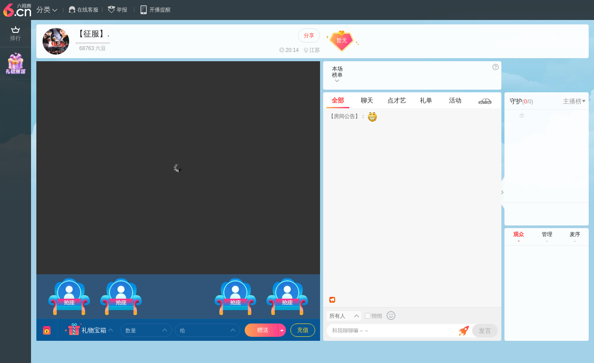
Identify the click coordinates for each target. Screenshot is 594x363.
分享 (309, 35)
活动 (455, 100)
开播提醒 (155, 9)
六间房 (18, 11)
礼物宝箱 (94, 330)
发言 (485, 330)
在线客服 (83, 10)
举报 (119, 9)
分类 (43, 9)
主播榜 (574, 101)
